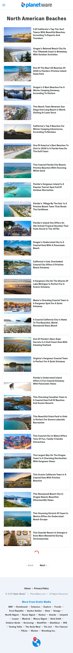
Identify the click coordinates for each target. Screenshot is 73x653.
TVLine (24, 631)
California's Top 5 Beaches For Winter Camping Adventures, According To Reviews (48, 129)
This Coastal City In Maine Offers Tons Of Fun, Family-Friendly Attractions (50, 438)
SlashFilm (42, 623)
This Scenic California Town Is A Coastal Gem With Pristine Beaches (49, 477)
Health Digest (12, 615)
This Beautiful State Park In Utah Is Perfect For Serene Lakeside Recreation (50, 419)
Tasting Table (15, 627)
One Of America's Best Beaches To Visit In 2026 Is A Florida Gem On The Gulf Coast (51, 148)
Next (42, 565)
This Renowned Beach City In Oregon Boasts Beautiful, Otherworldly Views (48, 497)
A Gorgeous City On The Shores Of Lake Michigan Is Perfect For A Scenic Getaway (50, 284)
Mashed (26, 619)
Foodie (57, 607)
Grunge (57, 611)
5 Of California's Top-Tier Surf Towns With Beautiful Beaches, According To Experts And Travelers (49, 34)
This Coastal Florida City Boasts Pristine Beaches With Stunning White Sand (49, 167)
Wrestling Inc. (48, 631)
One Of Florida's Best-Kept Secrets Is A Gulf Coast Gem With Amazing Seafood (50, 342)
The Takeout (61, 627)
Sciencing (29, 623)
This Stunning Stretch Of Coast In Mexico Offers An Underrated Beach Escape (50, 516)
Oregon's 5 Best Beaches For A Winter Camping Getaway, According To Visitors (49, 90)
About (27, 588)
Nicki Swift (55, 619)
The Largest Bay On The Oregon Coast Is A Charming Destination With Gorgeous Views (50, 458)
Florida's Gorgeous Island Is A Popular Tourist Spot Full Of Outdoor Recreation (48, 187)
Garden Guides (34, 611)
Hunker (42, 615)
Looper (15, 619)
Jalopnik (63, 615)
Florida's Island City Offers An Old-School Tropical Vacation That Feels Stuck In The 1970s (50, 225)
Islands (52, 615)
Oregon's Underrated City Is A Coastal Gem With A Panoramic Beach (49, 245)
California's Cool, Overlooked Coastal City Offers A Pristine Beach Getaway (48, 264)
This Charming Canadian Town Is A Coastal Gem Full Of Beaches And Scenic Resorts (50, 400)
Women (34, 631)
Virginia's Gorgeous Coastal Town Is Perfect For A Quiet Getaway (50, 360)
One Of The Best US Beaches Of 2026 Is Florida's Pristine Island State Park (49, 71)
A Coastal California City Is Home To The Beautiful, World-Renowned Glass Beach (50, 322)
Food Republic (16, 611)
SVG (65, 623)
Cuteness (35, 607)
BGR (10, 607)
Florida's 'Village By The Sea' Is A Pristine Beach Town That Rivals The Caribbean (50, 206)
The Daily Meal (33, 627)
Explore (47, 607)
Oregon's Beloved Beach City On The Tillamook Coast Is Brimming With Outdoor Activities (50, 51)
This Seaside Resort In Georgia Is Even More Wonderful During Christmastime (50, 535)
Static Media (19, 594)
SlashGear (55, 623)
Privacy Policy (41, 588)
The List (48, 627)
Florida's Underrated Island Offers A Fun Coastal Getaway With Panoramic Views (48, 380)
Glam (47, 611)
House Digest (28, 615)
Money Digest (40, 619)
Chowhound (22, 607)
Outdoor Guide (13, 623)
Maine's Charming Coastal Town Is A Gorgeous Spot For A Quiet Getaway (51, 303)
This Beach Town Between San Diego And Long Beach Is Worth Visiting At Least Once (49, 109)
